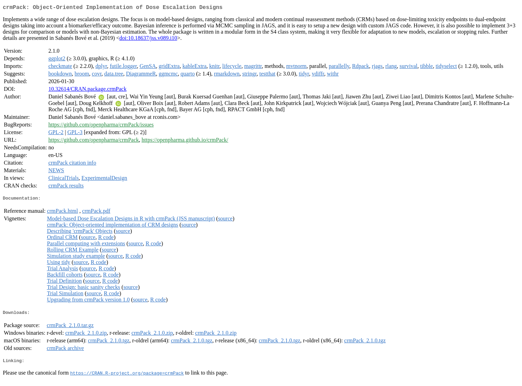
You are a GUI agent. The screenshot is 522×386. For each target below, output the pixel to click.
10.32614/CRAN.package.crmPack (87, 90)
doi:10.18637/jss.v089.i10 (148, 39)
